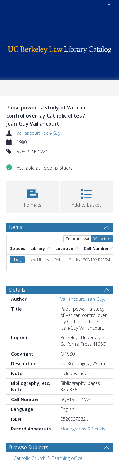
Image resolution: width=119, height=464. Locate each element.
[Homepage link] (60, 48)
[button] (32, 196)
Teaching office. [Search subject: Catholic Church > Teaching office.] (67, 458)
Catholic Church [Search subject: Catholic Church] (30, 458)
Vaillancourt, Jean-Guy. (39, 133)
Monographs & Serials (82, 429)
